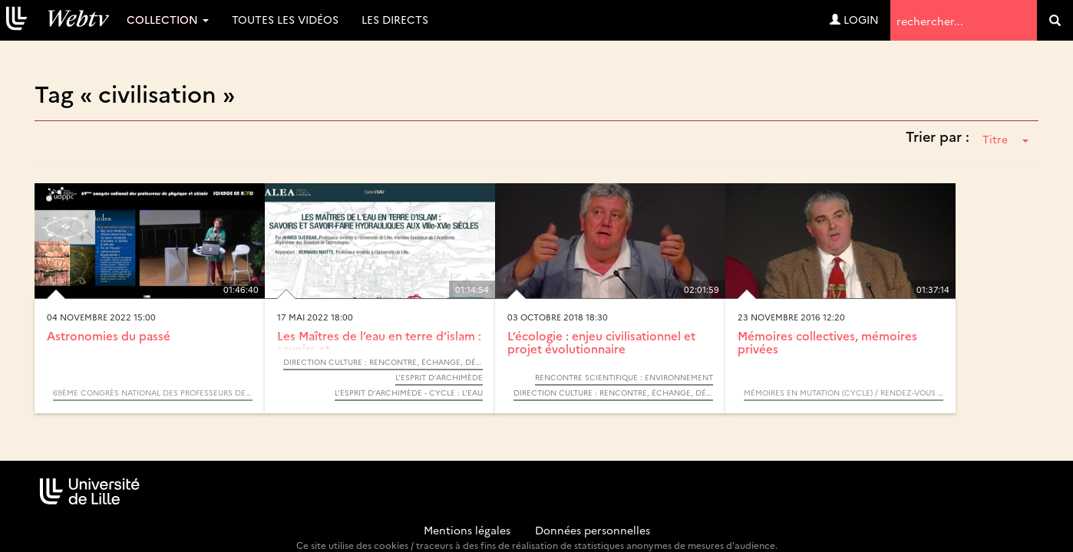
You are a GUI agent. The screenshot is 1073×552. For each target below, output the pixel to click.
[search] (1055, 20)
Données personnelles (592, 529)
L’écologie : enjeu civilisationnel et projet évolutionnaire (601, 341)
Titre (1005, 138)
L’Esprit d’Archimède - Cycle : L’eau (409, 392)
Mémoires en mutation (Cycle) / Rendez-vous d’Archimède (843, 392)
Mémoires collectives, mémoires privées (827, 341)
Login (854, 19)
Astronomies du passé (108, 335)
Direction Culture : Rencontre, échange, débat (383, 361)
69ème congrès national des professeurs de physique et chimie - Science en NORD (153, 392)
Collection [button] (168, 19)
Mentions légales (467, 529)
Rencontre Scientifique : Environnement (624, 377)
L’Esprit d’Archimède (439, 377)
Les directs (395, 19)
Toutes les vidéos (285, 19)
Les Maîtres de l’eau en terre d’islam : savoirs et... (379, 341)
